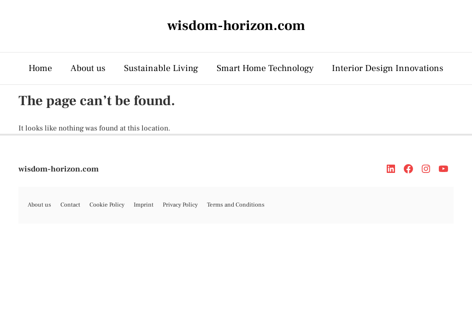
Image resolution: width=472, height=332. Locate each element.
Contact (70, 204)
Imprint (143, 204)
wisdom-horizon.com (58, 169)
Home (40, 68)
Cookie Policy (106, 204)
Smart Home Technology (265, 68)
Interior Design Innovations (387, 68)
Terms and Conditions (236, 204)
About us (88, 68)
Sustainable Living (161, 68)
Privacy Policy (180, 204)
